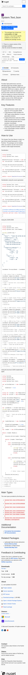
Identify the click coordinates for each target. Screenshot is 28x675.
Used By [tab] (16, 71)
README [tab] (6, 68)
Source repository (8, 591)
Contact (4, 644)
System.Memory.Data (11, 544)
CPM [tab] (3, 54)
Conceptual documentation (13, 531)
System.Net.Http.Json (11, 547)
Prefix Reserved (8, 23)
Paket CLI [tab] (9, 54)
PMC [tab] (10, 52)
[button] (13, 36)
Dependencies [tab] (7, 71)
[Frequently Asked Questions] (3, 659)
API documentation (10, 533)
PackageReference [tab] (17, 52)
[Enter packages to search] (11, 6)
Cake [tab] (13, 56)
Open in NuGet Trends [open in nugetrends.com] (9, 603)
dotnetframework (9, 621)
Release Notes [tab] (15, 74)
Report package (7, 607)
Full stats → (4, 568)
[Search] (24, 6)
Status (3, 651)
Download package (8, 597)
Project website (7, 588)
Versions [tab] (5, 74)
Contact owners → (5, 613)
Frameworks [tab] (15, 68)
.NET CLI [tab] (4, 52)
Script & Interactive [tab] (18, 54)
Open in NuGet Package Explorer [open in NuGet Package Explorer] (12, 600)
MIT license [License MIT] (6, 594)
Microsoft (7, 617)
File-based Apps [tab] (5, 56)
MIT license (14, 558)
